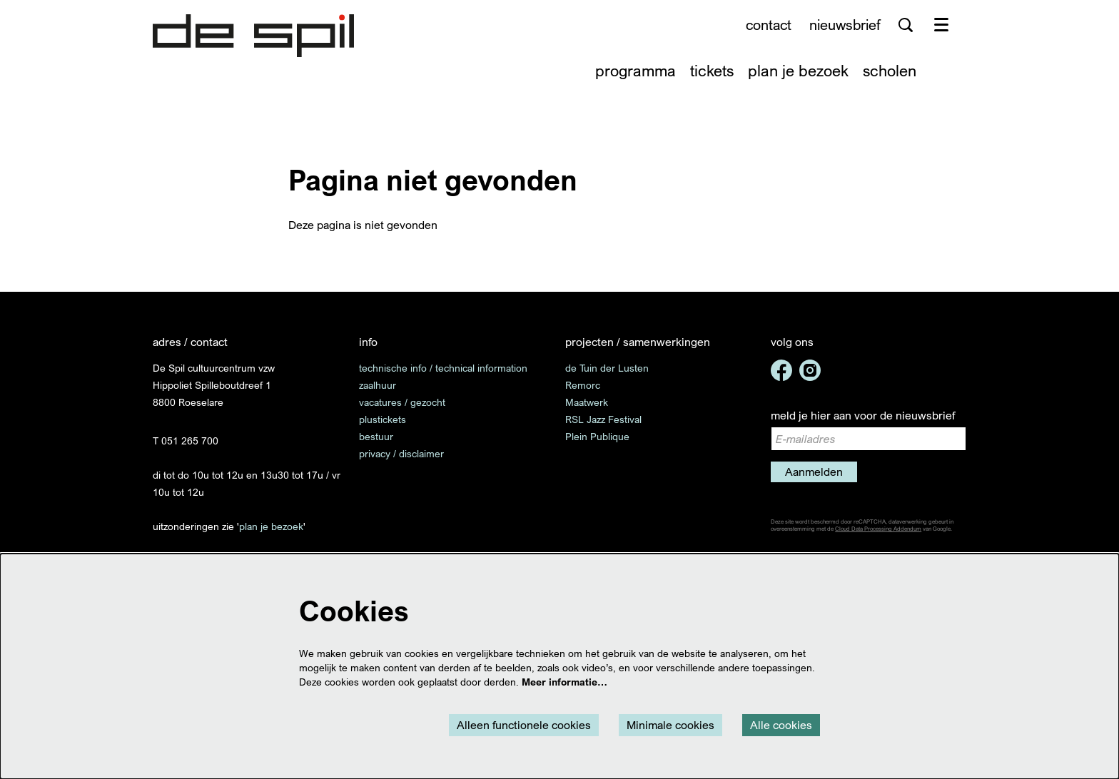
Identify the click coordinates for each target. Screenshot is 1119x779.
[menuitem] (635, 70)
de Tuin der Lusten (607, 368)
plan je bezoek (271, 526)
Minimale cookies (670, 725)
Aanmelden (814, 471)
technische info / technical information (443, 368)
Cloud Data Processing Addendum (878, 528)
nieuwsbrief (845, 25)
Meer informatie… (564, 682)
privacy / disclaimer (401, 453)
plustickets (382, 419)
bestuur (376, 436)
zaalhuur (377, 385)
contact (768, 25)
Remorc (582, 385)
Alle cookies (781, 725)
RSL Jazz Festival (603, 419)
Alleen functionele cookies (524, 725)
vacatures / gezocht (402, 402)
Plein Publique (597, 436)
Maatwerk (586, 402)
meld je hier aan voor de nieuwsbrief (863, 415)
